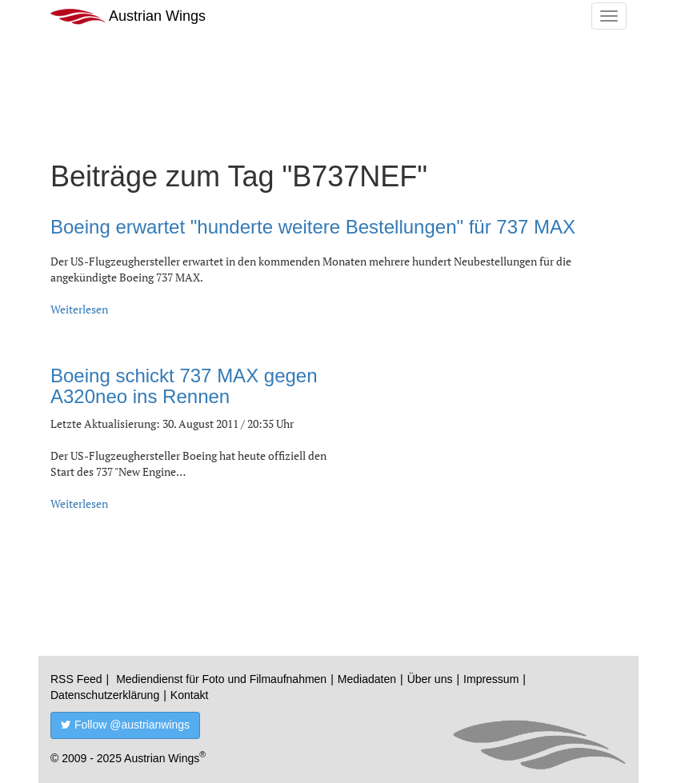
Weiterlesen (79, 309)
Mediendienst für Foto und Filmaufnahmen (221, 679)
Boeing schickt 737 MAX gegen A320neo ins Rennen (184, 386)
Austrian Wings (128, 16)
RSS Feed (76, 679)
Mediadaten (367, 679)
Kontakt (189, 695)
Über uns (430, 679)
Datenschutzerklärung (104, 695)
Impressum (491, 679)
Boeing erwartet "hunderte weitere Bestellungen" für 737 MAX (312, 227)
